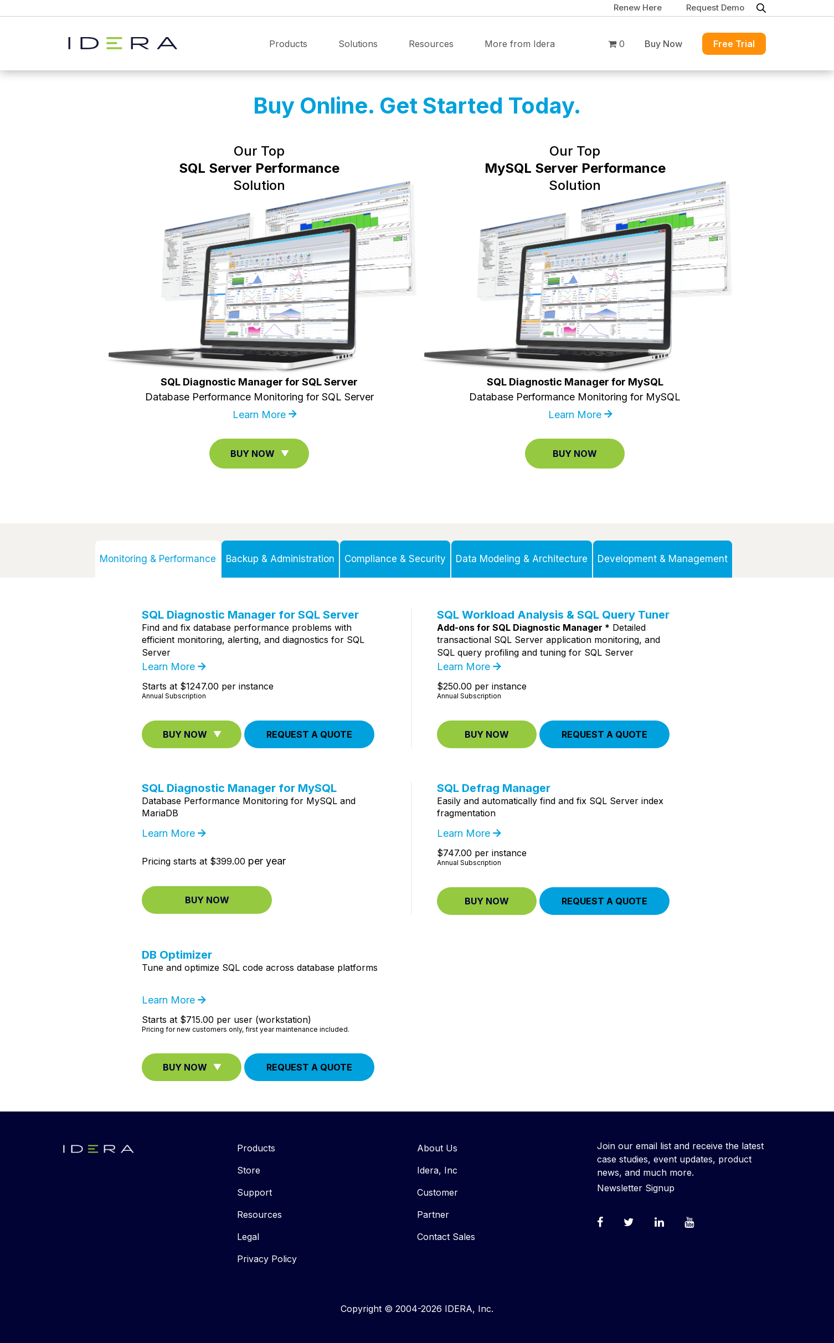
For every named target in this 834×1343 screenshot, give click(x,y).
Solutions (358, 43)
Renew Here (638, 7)
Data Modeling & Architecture (522, 558)
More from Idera (520, 43)
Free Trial (734, 43)
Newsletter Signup (636, 1187)
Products (288, 43)
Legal (248, 1236)
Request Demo (715, 7)
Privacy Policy (267, 1258)
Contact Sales (446, 1236)
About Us (437, 1148)
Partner (433, 1214)
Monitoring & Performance (158, 558)
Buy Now (663, 43)
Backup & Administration (280, 558)
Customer (437, 1192)
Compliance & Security (395, 558)
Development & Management (663, 558)
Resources (431, 43)
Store (248, 1170)
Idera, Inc (437, 1170)
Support (254, 1192)
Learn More (259, 414)
